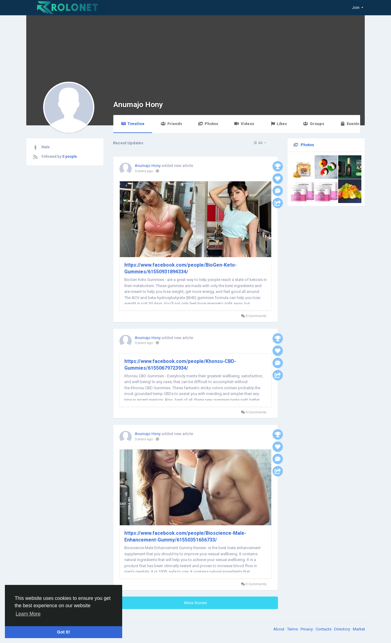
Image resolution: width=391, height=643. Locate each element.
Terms (293, 629)
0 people (69, 156)
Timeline (132, 123)
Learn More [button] (28, 613)
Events (349, 123)
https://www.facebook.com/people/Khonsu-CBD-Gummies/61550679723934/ (180, 364)
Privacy (307, 629)
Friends (171, 123)
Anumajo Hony (138, 104)
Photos (208, 123)
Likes (278, 123)
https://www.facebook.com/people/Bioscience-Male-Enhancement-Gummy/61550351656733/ (185, 536)
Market (359, 629)
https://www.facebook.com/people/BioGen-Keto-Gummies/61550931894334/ (180, 268)
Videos (244, 123)
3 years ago (144, 171)
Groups (313, 123)
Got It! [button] (63, 632)
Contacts (324, 629)
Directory (342, 629)
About (279, 629)
